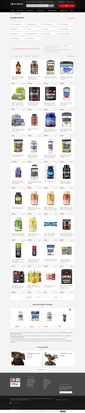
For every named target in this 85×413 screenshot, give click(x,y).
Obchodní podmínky (31, 379)
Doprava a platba (30, 382)
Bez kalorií (47, 48)
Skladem (57, 46)
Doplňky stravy (30, 10)
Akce (46, 46)
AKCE (12, 10)
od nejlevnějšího (27, 56)
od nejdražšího (34, 56)
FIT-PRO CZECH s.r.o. (16, 403)
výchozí (15, 56)
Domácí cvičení (20, 10)
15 (49, 297)
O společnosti (45, 380)
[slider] (15, 49)
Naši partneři (45, 385)
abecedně (21, 56)
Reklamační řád (30, 384)
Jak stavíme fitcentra (47, 381)
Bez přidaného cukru (57, 50)
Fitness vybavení (40, 10)
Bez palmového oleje (48, 50)
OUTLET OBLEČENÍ (52, 10)
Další (57, 297)
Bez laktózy (53, 48)
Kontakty (45, 386)
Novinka (51, 46)
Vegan (70, 50)
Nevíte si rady (70, 18)
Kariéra (44, 388)
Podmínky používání (42, 411)
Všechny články (41, 370)
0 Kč (68, 5)
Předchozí (28, 297)
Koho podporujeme (46, 383)
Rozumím (63, 411)
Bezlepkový (65, 50)
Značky (71, 10)
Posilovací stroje (63, 10)
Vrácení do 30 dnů (30, 386)
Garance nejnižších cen (31, 381)
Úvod (12, 13)
